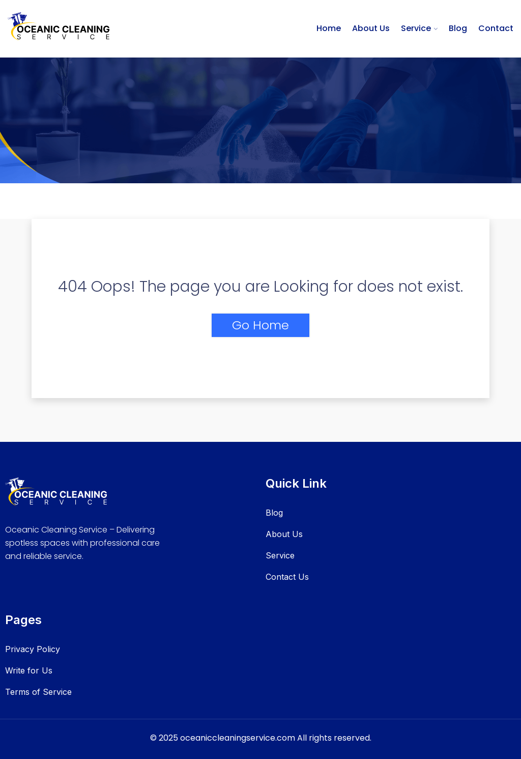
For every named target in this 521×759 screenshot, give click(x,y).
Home (328, 28)
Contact (495, 28)
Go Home (260, 325)
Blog (458, 28)
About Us (371, 28)
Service (416, 28)
